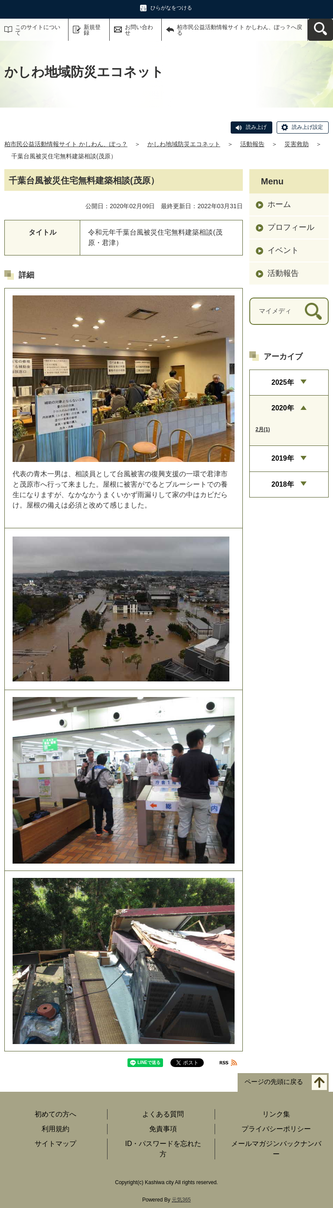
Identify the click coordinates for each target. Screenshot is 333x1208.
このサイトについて (37, 30)
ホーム (279, 204)
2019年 (282, 458)
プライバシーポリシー (276, 1129)
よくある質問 (163, 1114)
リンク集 (276, 1114)
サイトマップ (55, 1143)
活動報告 (252, 144)
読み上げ (256, 127)
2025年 (282, 382)
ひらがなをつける (171, 8)
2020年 (282, 408)
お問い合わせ (139, 30)
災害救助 (296, 144)
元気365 (181, 1200)
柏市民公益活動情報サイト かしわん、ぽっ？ (65, 144)
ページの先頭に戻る (274, 1082)
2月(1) (262, 429)
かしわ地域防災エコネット (183, 144)
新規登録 (92, 30)
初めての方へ (55, 1114)
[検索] (313, 311)
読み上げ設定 (307, 127)
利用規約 (55, 1129)
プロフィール (291, 227)
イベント (283, 250)
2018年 (282, 484)
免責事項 (163, 1129)
